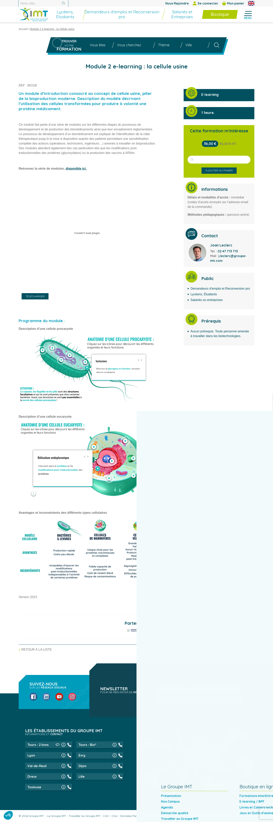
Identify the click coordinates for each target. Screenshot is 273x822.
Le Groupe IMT (56, 816)
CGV (106, 816)
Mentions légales (227, 816)
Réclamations (205, 816)
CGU (114, 816)
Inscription (225, 701)
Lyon (31, 755)
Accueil (23, 29)
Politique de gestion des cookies (172, 816)
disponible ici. (76, 168)
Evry (82, 755)
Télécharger (35, 296)
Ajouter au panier (219, 170)
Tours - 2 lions (38, 745)
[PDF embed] (87, 233)
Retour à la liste (36, 649)
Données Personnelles (134, 816)
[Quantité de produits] (219, 160)
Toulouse (34, 787)
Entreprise (198, 681)
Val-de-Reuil (37, 766)
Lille (82, 776)
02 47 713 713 (228, 251)
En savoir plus (225, 786)
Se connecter (205, 3)
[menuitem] (79, 17)
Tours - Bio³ (87, 745)
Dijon (82, 766)
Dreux (32, 776)
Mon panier (233, 3)
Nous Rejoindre (177, 3)
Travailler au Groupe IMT (84, 816)
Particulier (173, 681)
